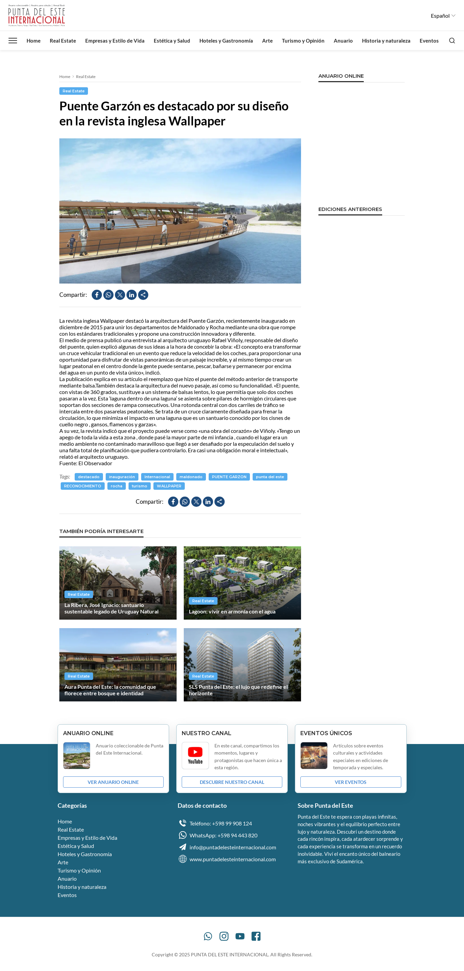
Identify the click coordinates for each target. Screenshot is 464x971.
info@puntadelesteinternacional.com (227, 847)
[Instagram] (224, 936)
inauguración (122, 476)
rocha (116, 486)
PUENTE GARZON (229, 476)
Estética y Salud (172, 40)
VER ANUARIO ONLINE (113, 782)
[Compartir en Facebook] (97, 295)
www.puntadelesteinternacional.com (227, 859)
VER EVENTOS (350, 782)
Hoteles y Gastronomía (226, 40)
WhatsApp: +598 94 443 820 (217, 835)
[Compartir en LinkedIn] (131, 295)
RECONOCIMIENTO (82, 486)
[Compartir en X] (120, 295)
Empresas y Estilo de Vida (115, 40)
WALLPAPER (169, 486)
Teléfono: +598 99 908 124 (215, 823)
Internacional (157, 476)
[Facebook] (256, 936)
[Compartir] (143, 295)
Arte (267, 40)
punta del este (270, 476)
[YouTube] (240, 936)
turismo (139, 486)
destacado (89, 476)
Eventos (429, 40)
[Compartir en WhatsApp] (108, 295)
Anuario (343, 40)
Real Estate (63, 40)
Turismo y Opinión (303, 40)
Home (34, 40)
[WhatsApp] (208, 936)
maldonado (191, 476)
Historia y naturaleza (386, 40)
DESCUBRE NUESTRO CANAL (232, 782)
